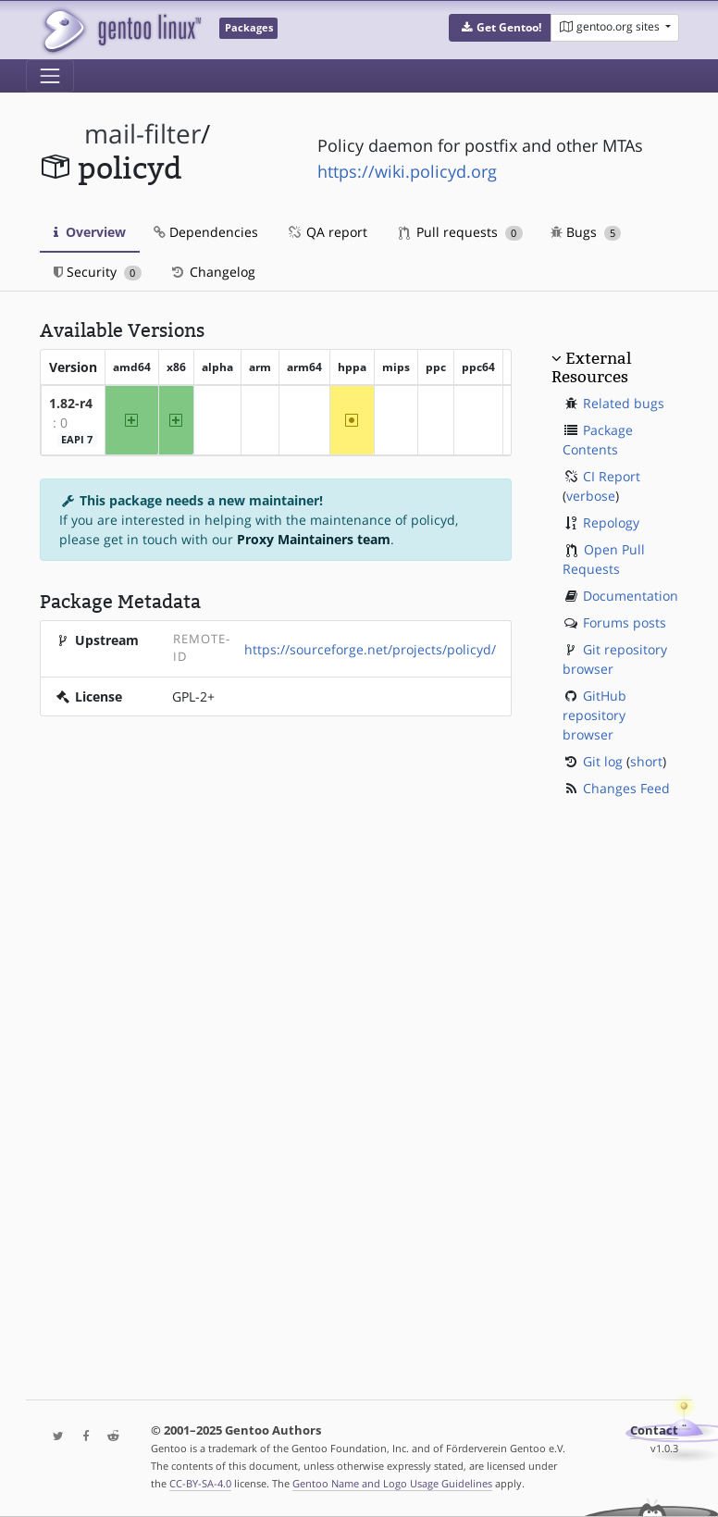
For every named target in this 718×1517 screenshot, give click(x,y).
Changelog (212, 271)
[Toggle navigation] (50, 76)
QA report (326, 232)
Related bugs (623, 403)
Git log (603, 761)
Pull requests (461, 232)
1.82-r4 (71, 403)
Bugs (586, 232)
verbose (590, 495)
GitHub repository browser (594, 715)
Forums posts (624, 622)
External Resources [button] (591, 367)
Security (98, 271)
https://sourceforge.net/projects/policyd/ (370, 649)
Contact (654, 1430)
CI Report (611, 476)
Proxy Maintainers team (313, 539)
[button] (500, 28)
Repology (611, 522)
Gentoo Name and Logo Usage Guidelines (392, 1483)
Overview (90, 232)
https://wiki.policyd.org (407, 171)
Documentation (630, 595)
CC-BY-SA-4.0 (200, 1483)
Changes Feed (626, 788)
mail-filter (142, 134)
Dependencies (206, 232)
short (646, 761)
